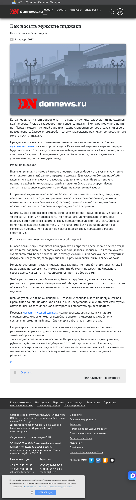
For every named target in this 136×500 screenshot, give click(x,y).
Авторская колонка (21, 405)
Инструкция (42, 402)
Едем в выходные (20, 402)
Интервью (76, 9)
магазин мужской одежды (40, 312)
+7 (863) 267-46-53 (51, 468)
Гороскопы (110, 402)
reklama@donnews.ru (22, 472)
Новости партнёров (48, 405)
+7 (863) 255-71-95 (21, 465)
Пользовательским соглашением (35, 487)
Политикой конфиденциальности (60, 487)
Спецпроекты (93, 9)
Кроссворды (75, 402)
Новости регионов (74, 405)
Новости (48, 9)
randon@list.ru (48, 472)
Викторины (93, 402)
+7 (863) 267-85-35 (51, 465)
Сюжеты (61, 9)
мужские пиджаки (22, 146)
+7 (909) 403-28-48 (21, 468)
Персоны (58, 402)
